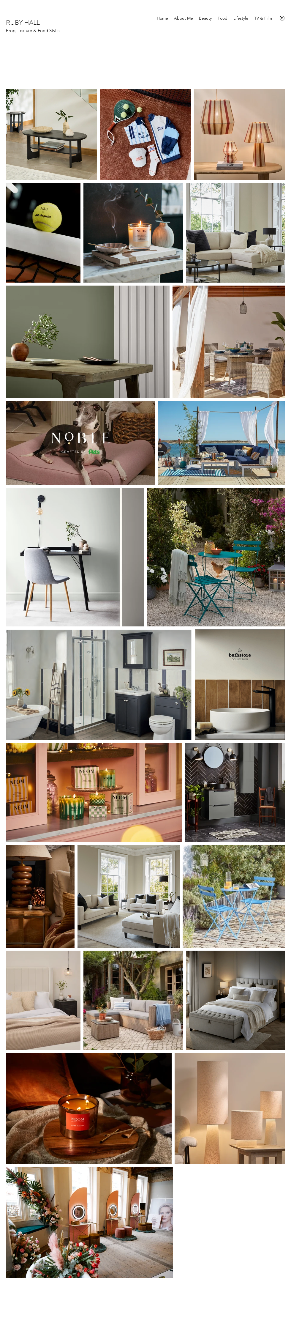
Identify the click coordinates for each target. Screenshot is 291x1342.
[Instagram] (282, 18)
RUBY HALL (23, 22)
